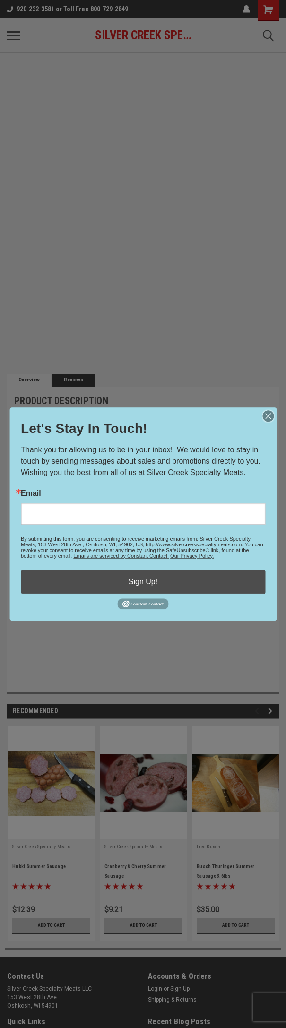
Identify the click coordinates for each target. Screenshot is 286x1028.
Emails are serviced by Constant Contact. (121, 556)
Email (31, 493)
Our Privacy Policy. (192, 556)
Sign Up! (143, 582)
